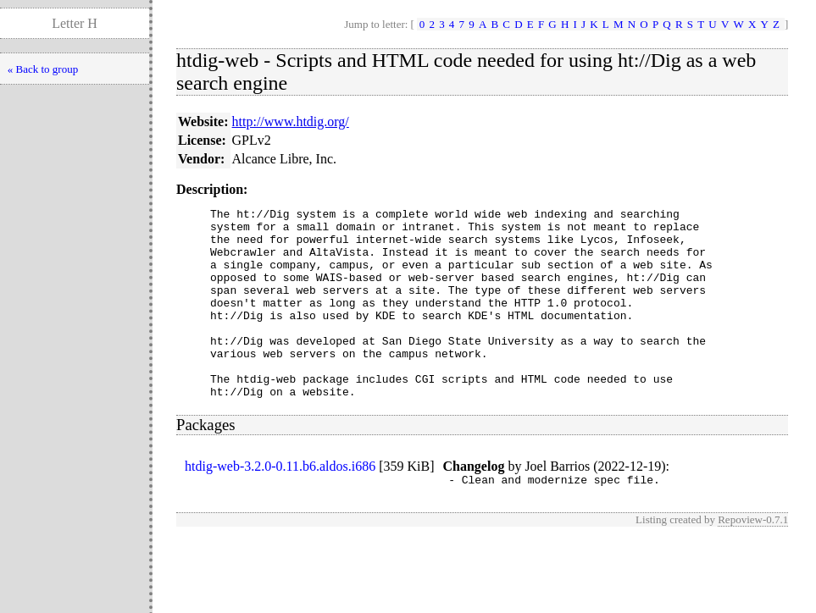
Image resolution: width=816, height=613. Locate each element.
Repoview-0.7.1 (753, 560)
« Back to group (43, 69)
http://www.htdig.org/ (290, 121)
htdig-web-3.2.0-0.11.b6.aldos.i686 (280, 504)
